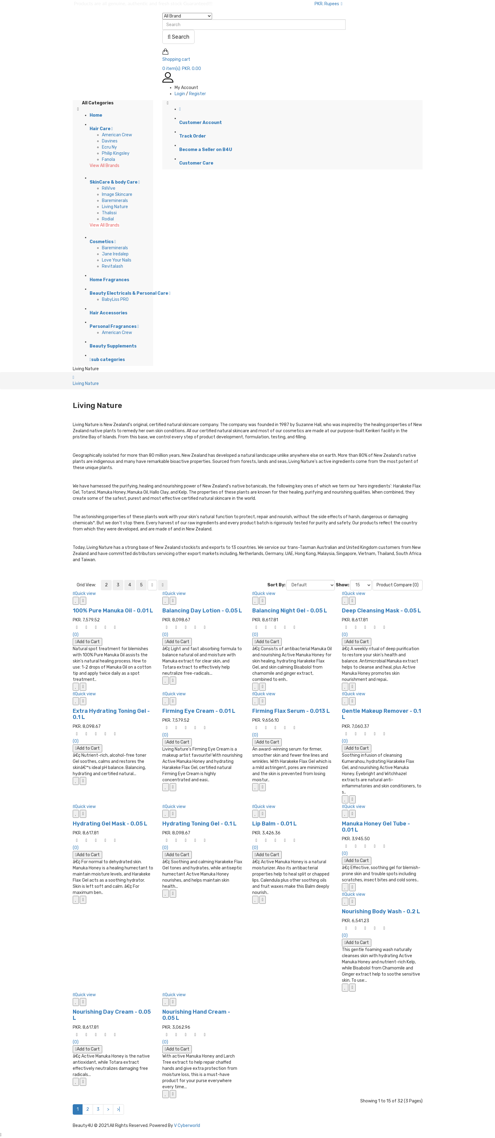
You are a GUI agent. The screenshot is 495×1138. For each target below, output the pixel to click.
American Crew (117, 135)
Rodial (108, 219)
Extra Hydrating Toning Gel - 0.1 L (111, 714)
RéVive (108, 188)
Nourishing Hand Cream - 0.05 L (196, 1014)
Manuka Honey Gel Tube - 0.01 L (376, 826)
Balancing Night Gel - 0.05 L (289, 610)
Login (180, 93)
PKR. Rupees (328, 3)
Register (197, 93)
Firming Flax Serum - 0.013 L (291, 711)
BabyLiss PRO (115, 299)
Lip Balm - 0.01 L (274, 823)
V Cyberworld (187, 1125)
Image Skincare (117, 194)
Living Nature (115, 206)
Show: (342, 585)
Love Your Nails (116, 260)
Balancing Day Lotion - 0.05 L (202, 610)
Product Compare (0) (398, 585)
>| (118, 1109)
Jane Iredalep (115, 254)
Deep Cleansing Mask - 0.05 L (381, 610)
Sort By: (276, 585)
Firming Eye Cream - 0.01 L (198, 711)
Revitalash (112, 266)
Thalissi (109, 213)
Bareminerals (115, 200)
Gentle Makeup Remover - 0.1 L (381, 714)
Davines (110, 141)
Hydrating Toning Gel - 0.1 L (199, 823)
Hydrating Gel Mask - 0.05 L (110, 823)
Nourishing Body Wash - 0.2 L (381, 911)
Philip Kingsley (116, 153)
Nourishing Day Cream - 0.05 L (112, 1014)
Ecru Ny (109, 147)
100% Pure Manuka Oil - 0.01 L (113, 610)
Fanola (108, 159)
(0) (76, 634)
